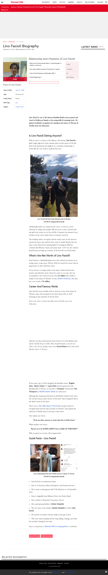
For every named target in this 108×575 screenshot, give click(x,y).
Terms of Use (69, 572)
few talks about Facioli (48, 406)
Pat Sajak (39, 7)
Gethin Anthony (63, 278)
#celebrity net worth (46, 536)
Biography (46, 2)
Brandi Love (29, 7)
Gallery (100, 2)
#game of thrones (34, 536)
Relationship (89, 2)
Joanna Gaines (17, 7)
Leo (16, 102)
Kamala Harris (50, 7)
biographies (62, 526)
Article (62, 2)
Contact (66, 563)
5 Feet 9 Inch (19, 107)
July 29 (17, 90)
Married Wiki (17, 2)
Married (71, 2)
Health (79, 2)
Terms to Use (43, 563)
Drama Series (47, 391)
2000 (22, 90)
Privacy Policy (57, 572)
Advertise (60, 563)
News (55, 2)
